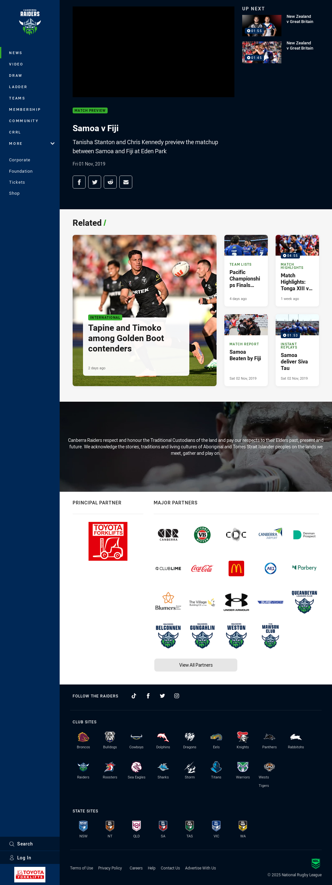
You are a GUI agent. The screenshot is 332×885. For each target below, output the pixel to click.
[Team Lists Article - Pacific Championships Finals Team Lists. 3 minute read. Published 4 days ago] (246, 270)
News (16, 52)
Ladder (18, 86)
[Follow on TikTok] (133, 696)
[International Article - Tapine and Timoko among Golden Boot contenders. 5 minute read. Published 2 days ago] (145, 310)
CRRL (15, 132)
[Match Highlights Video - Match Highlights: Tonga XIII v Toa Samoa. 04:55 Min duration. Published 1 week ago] (297, 270)
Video (16, 64)
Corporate (19, 160)
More (31, 143)
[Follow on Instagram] (176, 696)
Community (24, 120)
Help (152, 867)
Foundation (21, 171)
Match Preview (90, 111)
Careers (136, 867)
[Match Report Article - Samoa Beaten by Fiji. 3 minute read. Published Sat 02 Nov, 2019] (246, 350)
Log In (20, 858)
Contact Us (170, 867)
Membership (25, 109)
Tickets (17, 182)
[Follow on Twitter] (162, 696)
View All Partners (196, 665)
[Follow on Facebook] (148, 696)
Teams (17, 98)
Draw (16, 75)
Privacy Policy (110, 867)
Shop (14, 193)
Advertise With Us (200, 867)
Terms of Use (81, 867)
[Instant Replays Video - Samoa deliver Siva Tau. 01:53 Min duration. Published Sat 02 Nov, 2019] (297, 350)
